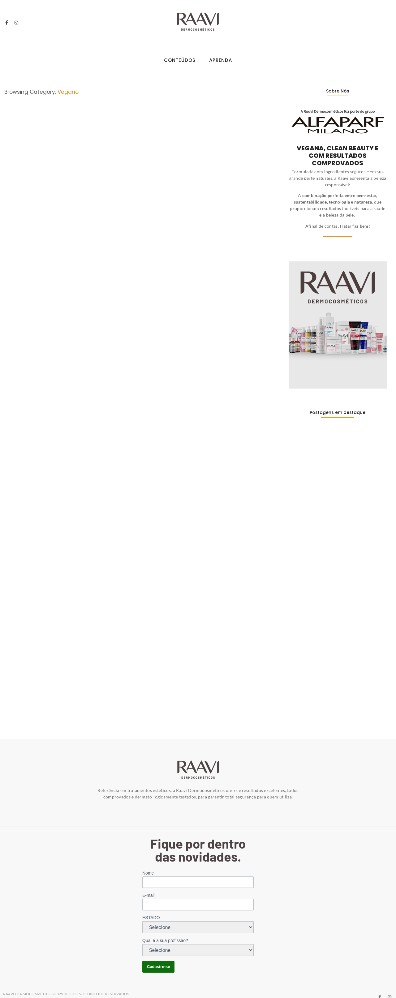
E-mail (148, 881)
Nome (148, 858)
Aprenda (220, 60)
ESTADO (151, 903)
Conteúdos (180, 60)
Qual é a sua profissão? (165, 926)
